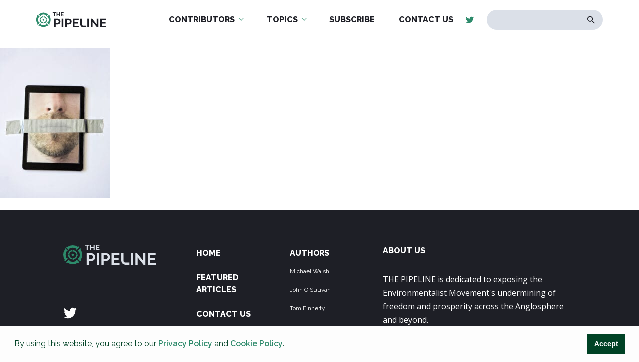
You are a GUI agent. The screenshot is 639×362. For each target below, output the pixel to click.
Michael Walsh (309, 271)
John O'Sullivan (310, 290)
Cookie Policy (256, 343)
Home (208, 253)
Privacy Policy (185, 343)
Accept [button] (606, 344)
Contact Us (223, 314)
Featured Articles (217, 283)
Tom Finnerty (307, 308)
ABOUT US (404, 251)
